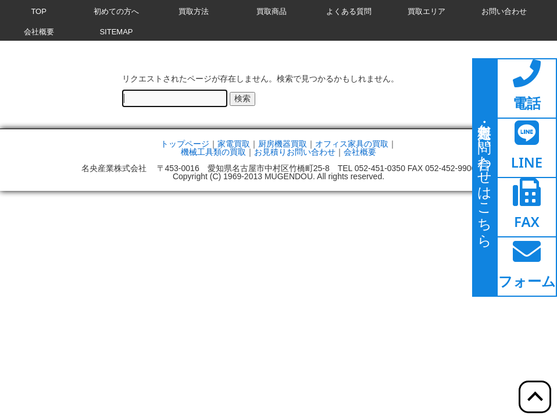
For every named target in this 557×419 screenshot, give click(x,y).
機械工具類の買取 (213, 152)
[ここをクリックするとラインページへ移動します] (527, 148)
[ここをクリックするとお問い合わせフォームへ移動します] (527, 266)
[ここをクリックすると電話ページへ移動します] (527, 88)
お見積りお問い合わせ (294, 152)
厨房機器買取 (282, 143)
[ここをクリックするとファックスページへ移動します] (527, 207)
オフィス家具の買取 (351, 143)
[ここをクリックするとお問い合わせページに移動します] (485, 177)
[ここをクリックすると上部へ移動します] (535, 397)
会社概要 (360, 152)
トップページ (184, 143)
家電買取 (233, 143)
